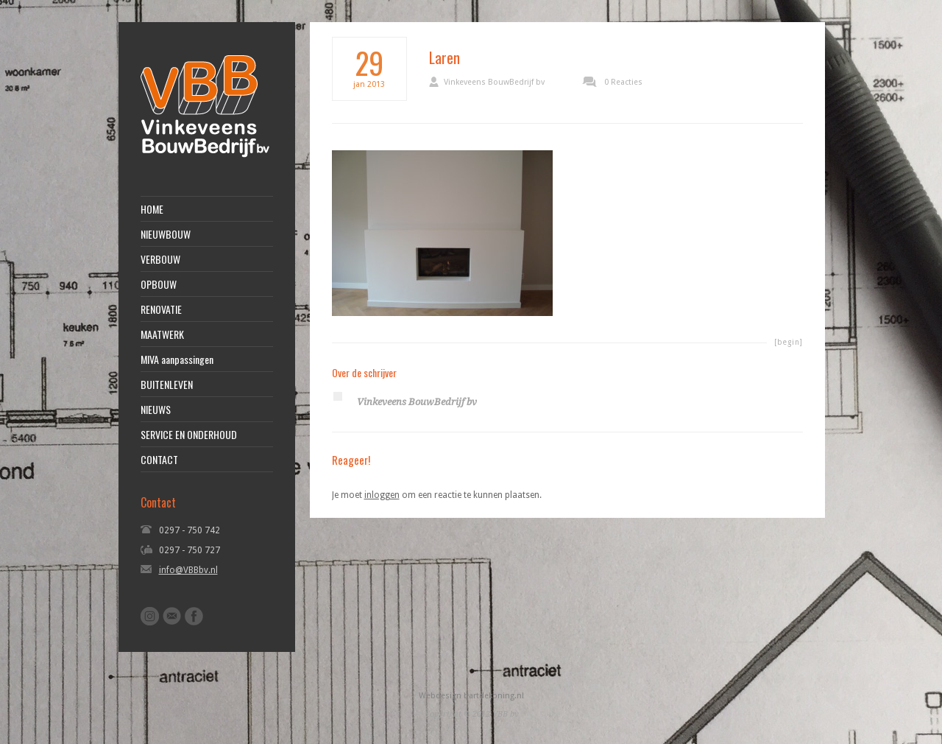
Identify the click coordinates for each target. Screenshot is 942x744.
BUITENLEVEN (167, 384)
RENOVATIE (161, 309)
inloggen (382, 495)
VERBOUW (160, 259)
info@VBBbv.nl (188, 570)
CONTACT (159, 460)
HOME (152, 209)
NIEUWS (156, 409)
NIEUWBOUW (166, 234)
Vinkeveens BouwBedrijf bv (494, 82)
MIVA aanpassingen (177, 359)
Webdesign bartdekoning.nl (471, 696)
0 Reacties (623, 82)
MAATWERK (162, 334)
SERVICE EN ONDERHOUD (189, 434)
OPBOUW (159, 284)
